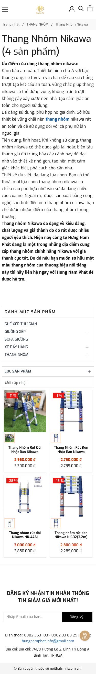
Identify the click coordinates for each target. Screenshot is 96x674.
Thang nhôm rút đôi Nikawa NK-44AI (25, 535)
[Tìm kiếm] (81, 9)
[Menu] (5, 9)
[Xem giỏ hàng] (90, 8)
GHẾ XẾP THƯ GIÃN (21, 324)
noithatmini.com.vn (65, 668)
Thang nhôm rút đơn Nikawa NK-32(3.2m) (71, 535)
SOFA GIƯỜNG (16, 339)
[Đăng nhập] (71, 8)
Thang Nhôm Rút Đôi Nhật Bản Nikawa (24, 450)
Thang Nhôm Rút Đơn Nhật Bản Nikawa (71, 450)
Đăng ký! (77, 617)
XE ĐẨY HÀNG (16, 347)
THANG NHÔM (16, 354)
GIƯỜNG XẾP (15, 331)
